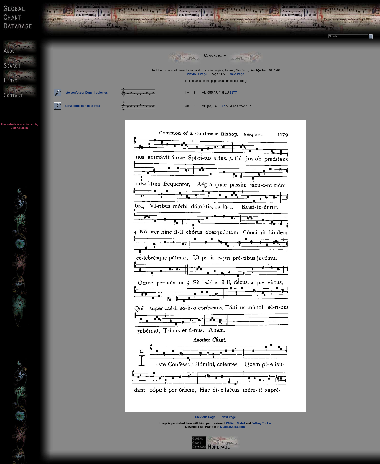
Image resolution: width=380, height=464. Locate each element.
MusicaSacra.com (232, 427)
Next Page (237, 74)
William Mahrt (235, 423)
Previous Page (197, 74)
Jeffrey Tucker (261, 423)
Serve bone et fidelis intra (82, 106)
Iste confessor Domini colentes (86, 92)
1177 (233, 92)
